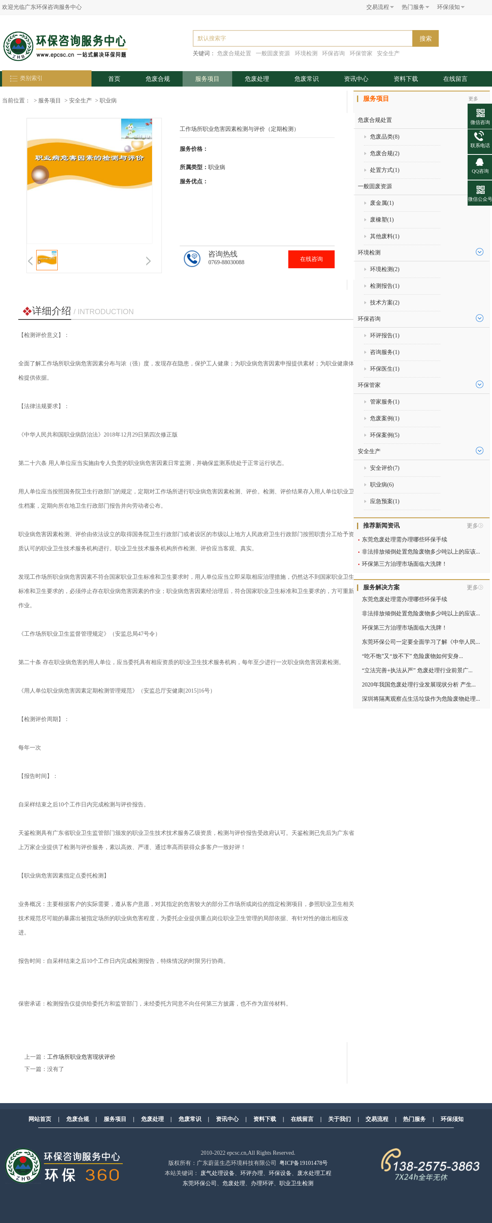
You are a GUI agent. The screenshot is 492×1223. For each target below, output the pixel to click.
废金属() (382, 203)
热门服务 (414, 1119)
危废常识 (306, 79)
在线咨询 (311, 259)
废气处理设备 (217, 1173)
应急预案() (384, 501)
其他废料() (384, 236)
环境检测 (306, 53)
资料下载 (406, 79)
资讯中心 (356, 79)
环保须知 (452, 1119)
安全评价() (384, 468)
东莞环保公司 (200, 1183)
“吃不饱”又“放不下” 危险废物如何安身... (412, 656)
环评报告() (384, 335)
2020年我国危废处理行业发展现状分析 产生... (419, 685)
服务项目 (207, 79)
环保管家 (361, 53)
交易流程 (377, 1119)
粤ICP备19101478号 (303, 1163)
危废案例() (384, 418)
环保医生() (384, 369)
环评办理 (251, 1173)
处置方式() (384, 170)
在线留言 (455, 79)
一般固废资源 (273, 53)
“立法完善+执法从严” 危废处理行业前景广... (417, 670)
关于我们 (339, 1119)
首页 (114, 79)
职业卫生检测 (296, 1183)
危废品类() (384, 137)
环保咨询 (333, 53)
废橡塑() (382, 220)
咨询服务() (384, 352)
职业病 (108, 101)
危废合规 (158, 79)
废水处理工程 (314, 1173)
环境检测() (384, 269)
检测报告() (384, 286)
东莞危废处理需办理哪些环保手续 (404, 540)
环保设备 (280, 1173)
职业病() (382, 485)
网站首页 (39, 1119)
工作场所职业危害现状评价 (81, 1057)
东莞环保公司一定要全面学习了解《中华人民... (421, 642)
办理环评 (262, 1183)
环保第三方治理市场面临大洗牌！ (404, 564)
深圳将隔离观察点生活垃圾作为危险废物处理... (421, 699)
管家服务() (384, 402)
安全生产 (388, 53)
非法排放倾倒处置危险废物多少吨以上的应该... (421, 552)
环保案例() (384, 435)
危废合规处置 (234, 53)
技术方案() (384, 303)
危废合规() (384, 153)
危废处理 (257, 79)
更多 (472, 526)
